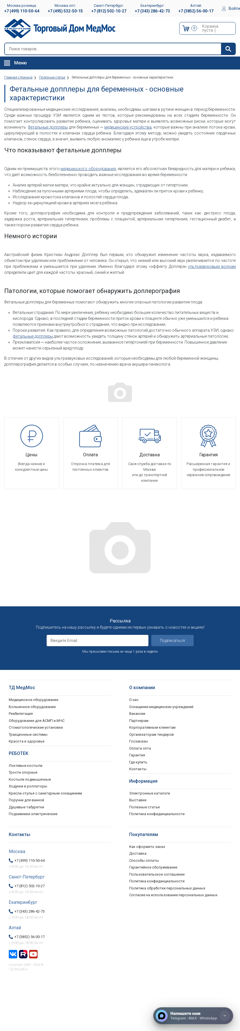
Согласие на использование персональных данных (173, 895)
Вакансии (137, 713)
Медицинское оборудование (33, 700)
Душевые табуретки (26, 807)
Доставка (137, 853)
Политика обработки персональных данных (167, 888)
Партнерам (138, 721)
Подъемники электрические (33, 814)
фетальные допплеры (33, 336)
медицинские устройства (128, 127)
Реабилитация (21, 713)
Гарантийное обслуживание (153, 867)
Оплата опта (140, 748)
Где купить (138, 762)
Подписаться (172, 640)
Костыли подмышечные (30, 779)
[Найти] (228, 49)
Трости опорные (23, 772)
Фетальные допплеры (48, 127)
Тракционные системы (28, 734)
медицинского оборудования (88, 168)
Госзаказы (138, 741)
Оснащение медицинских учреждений (161, 707)
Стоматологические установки (36, 727)
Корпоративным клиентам (152, 727)
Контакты (137, 769)
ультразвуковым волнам (212, 266)
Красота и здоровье (26, 741)
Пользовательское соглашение (157, 874)
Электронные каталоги (149, 793)
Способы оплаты (144, 860)
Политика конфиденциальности (157, 881)
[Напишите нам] (193, 1015)
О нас (134, 700)
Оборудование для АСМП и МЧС (36, 721)
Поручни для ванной (26, 800)
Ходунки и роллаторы (28, 786)
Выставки (137, 800)
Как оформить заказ (147, 847)
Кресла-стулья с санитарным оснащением (45, 793)
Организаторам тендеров (151, 734)
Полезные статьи (144, 807)
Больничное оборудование (32, 707)
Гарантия (137, 755)
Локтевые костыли (25, 765)
